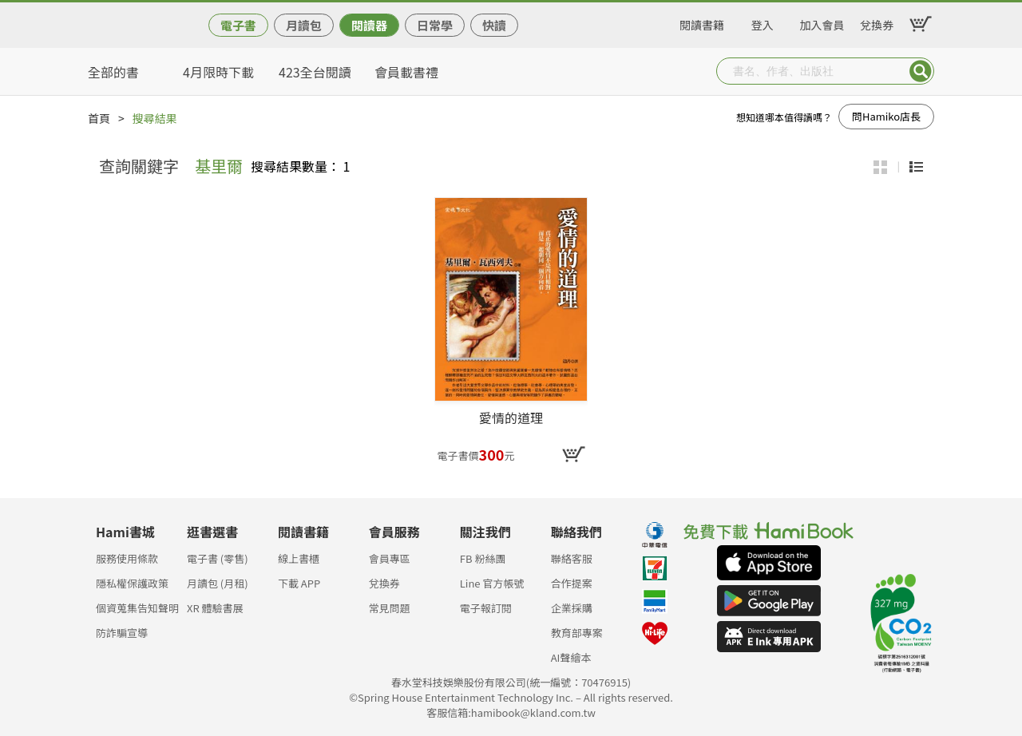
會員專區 (389, 558)
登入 (762, 22)
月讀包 (304, 25)
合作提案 (571, 583)
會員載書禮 (406, 71)
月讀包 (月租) (217, 583)
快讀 (494, 25)
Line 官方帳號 (492, 583)
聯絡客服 (571, 558)
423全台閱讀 (315, 71)
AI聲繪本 (571, 657)
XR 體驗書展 (215, 607)
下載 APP (299, 583)
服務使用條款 (127, 558)
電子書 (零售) (217, 558)
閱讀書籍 (701, 22)
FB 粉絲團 (483, 558)
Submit (920, 71)
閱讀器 (369, 25)
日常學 (435, 25)
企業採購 (571, 607)
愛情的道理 (511, 418)
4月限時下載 (218, 71)
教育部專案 (577, 632)
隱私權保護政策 (132, 583)
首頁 (99, 118)
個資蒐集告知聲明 (137, 607)
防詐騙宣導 (122, 632)
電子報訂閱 (486, 607)
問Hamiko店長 (886, 116)
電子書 (238, 25)
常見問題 (389, 607)
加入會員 (822, 22)
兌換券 (876, 22)
